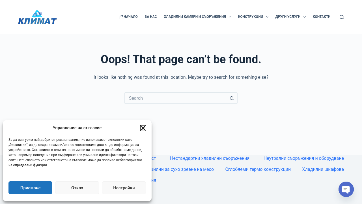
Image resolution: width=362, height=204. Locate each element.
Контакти (322, 17)
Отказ (77, 187)
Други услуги (291, 17)
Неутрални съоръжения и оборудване (304, 158)
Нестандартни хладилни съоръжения (209, 158)
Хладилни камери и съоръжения (198, 17)
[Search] (342, 17)
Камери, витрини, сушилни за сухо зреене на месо (160, 169)
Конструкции (254, 17)
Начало (128, 17)
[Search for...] (175, 98)
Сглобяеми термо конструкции (258, 169)
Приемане (30, 187)
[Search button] (232, 98)
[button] (143, 128)
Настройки (124, 187)
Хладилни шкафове (323, 169)
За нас (151, 17)
